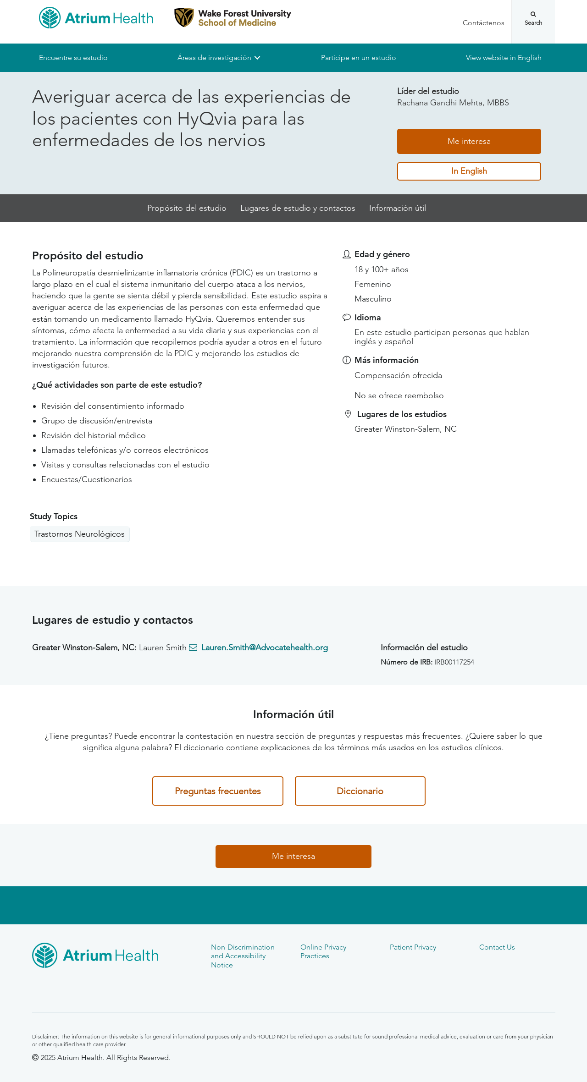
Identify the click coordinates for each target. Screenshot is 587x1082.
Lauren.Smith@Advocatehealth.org (264, 648)
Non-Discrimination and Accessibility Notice (243, 956)
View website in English (504, 57)
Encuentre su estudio (73, 57)
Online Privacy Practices (323, 951)
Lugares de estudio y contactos (297, 208)
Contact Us (497, 947)
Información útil (397, 208)
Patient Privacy (413, 947)
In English (469, 171)
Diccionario (360, 790)
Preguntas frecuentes (218, 790)
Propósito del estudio (187, 208)
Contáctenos (483, 22)
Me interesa (469, 141)
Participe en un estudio (358, 57)
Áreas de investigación (214, 57)
